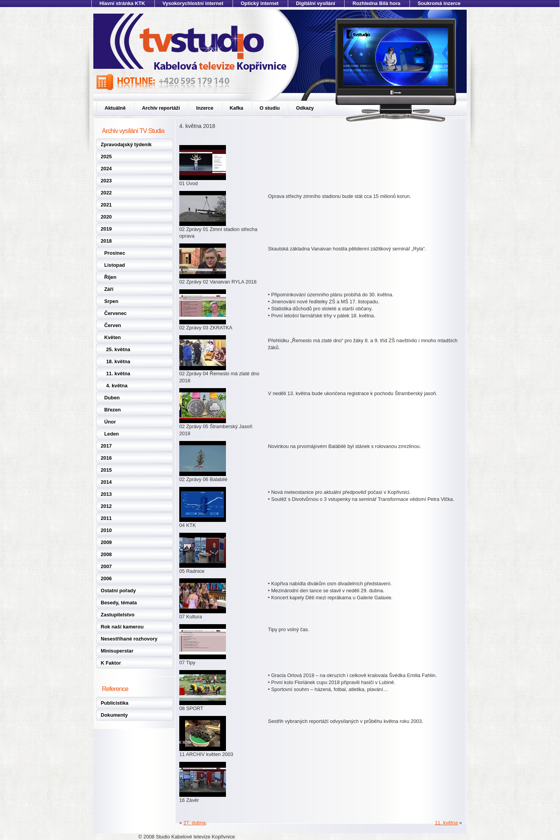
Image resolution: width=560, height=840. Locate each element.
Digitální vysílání (315, 3)
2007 (106, 566)
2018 (106, 241)
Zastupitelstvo (118, 615)
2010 (106, 530)
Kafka (236, 108)
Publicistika (114, 703)
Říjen (110, 277)
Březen (112, 410)
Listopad (114, 265)
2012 (106, 506)
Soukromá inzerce (439, 3)
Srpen (111, 301)
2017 (106, 446)
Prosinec (114, 253)
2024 (106, 169)
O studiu (269, 108)
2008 (106, 554)
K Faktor (111, 663)
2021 (106, 205)
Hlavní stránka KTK (122, 3)
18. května (118, 361)
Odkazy (305, 108)
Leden (111, 434)
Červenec (115, 313)
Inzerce (204, 108)
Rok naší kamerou (122, 627)
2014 (106, 482)
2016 (106, 458)
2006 (106, 578)
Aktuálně (115, 108)
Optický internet (259, 3)
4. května (117, 385)
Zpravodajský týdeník (126, 144)
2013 (106, 494)
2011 (106, 518)
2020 (106, 217)
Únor (110, 422)
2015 (106, 470)
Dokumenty (114, 715)
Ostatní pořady (118, 590)
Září (108, 289)
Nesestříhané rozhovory (129, 639)
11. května (118, 373)
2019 (106, 229)
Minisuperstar (117, 651)
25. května (118, 349)
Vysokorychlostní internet (193, 3)
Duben (112, 398)
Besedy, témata (119, 603)
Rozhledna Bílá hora (376, 3)
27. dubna (195, 823)
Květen (112, 337)
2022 (106, 193)
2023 (106, 181)
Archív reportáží (161, 108)
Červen (112, 325)
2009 (106, 542)
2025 (106, 156)
